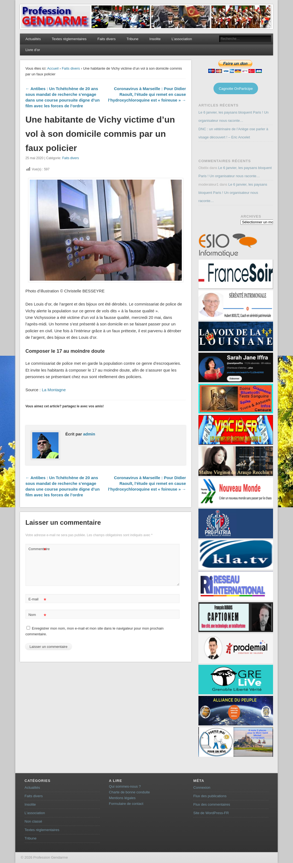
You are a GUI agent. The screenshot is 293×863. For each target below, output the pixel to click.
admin (89, 434)
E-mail (37, 599)
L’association (182, 39)
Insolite (155, 39)
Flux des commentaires (211, 804)
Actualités (33, 39)
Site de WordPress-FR (211, 813)
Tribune (133, 39)
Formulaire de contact (126, 804)
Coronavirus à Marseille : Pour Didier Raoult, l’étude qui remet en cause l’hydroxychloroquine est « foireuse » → (147, 94)
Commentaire (38, 549)
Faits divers (106, 39)
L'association (35, 813)
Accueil (52, 68)
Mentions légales (122, 798)
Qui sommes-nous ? (125, 786)
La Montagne (54, 389)
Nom (37, 615)
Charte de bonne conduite (129, 792)
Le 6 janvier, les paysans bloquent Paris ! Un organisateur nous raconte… (232, 192)
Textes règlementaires (69, 39)
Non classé (33, 821)
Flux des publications (209, 796)
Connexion (201, 787)
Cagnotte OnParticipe (236, 89)
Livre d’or (32, 50)
